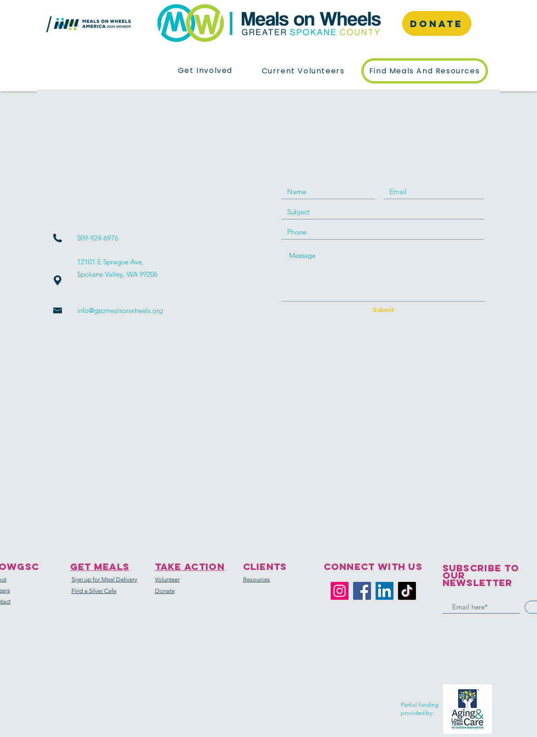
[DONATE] (436, 23)
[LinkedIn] (384, 591)
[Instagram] (340, 591)
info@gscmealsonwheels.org (120, 310)
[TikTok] (407, 591)
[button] (205, 71)
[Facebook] (362, 591)
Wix (312, 731)
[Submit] (383, 310)
